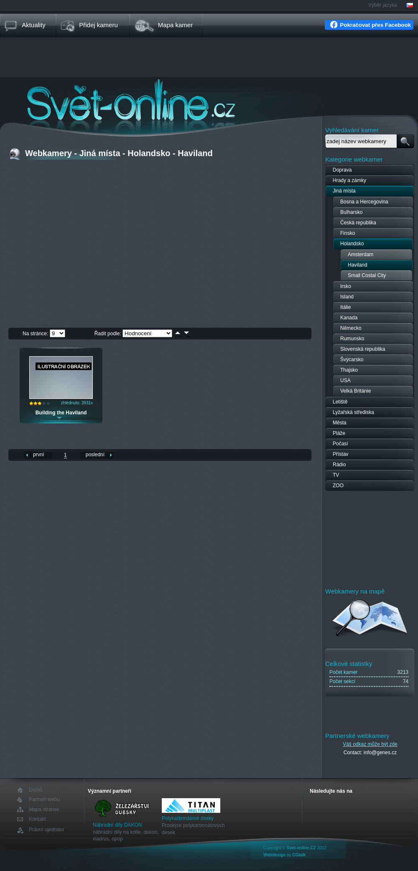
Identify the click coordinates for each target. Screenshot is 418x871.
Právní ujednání (46, 829)
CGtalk (299, 855)
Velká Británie (355, 391)
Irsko (345, 286)
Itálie (345, 307)
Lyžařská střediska (353, 412)
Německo (351, 328)
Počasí (340, 444)
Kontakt (37, 819)
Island (347, 297)
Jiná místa (344, 191)
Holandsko (352, 244)
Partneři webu (44, 799)
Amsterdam (360, 254)
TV (336, 475)
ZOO (338, 485)
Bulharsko (351, 212)
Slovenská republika (362, 349)
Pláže (339, 433)
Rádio (339, 465)
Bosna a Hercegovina (364, 202)
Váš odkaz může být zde (370, 744)
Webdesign (274, 855)
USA (345, 380)
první (38, 454)
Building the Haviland (61, 413)
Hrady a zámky (349, 180)
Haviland (357, 265)
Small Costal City (367, 275)
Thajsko (349, 370)
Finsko (347, 233)
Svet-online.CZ (301, 847)
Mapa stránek (44, 809)
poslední (95, 454)
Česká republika (358, 223)
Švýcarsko (351, 359)
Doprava (342, 170)
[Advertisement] (209, 58)
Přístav (340, 454)
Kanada (348, 318)
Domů (35, 790)
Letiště (340, 402)
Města (340, 423)
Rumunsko (352, 339)
